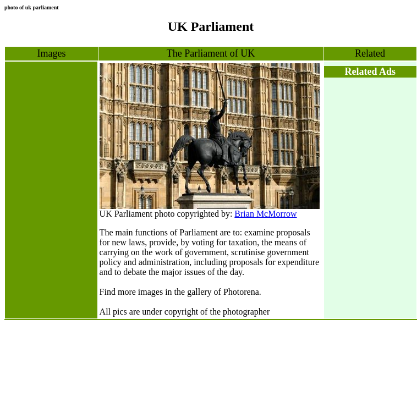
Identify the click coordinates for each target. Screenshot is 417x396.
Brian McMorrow (265, 213)
